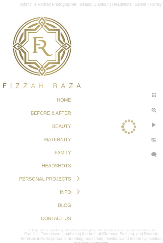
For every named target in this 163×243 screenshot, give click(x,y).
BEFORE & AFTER (51, 113)
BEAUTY (61, 126)
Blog (64, 205)
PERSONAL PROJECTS (45, 179)
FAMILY (63, 152)
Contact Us (56, 218)
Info (65, 192)
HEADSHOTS (56, 165)
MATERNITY (57, 139)
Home (64, 100)
